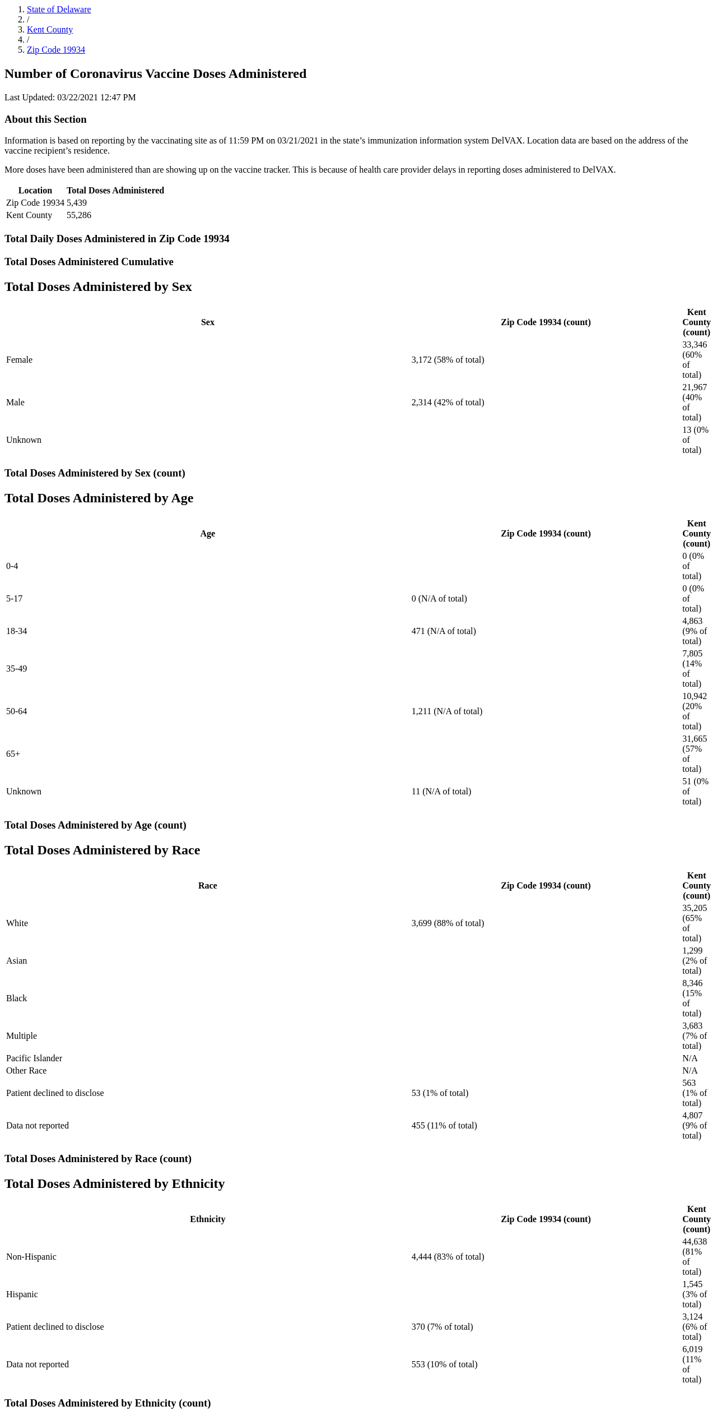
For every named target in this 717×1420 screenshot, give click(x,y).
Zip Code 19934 (56, 49)
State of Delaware (59, 9)
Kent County (50, 29)
